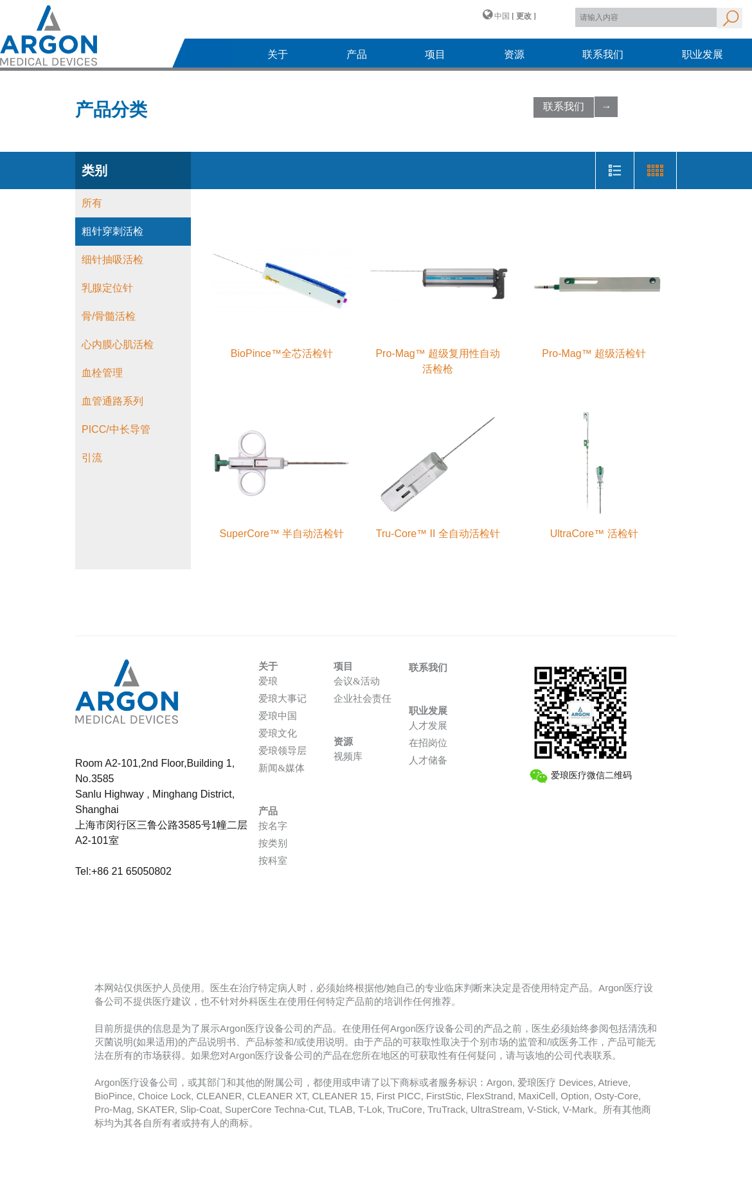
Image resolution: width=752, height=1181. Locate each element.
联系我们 (602, 54)
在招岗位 (428, 743)
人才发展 (428, 725)
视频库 (348, 756)
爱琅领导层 (282, 751)
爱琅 (268, 681)
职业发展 (702, 54)
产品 (356, 54)
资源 (514, 54)
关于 (277, 54)
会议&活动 (357, 681)
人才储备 (428, 760)
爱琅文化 (277, 733)
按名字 (272, 826)
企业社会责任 (362, 698)
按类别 (272, 843)
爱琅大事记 (282, 698)
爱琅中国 (277, 716)
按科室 (272, 861)
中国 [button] (509, 15)
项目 (435, 54)
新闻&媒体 (281, 768)
